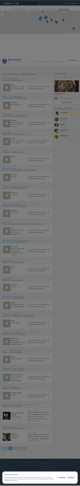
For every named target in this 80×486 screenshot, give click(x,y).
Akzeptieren (71, 477)
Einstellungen (62, 477)
